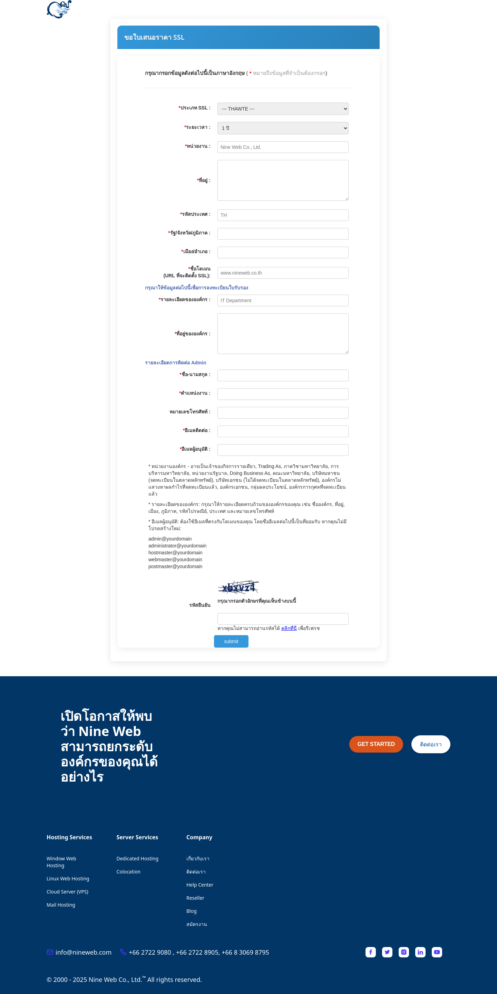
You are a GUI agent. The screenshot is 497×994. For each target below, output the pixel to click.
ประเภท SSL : (194, 108)
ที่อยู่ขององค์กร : (193, 333)
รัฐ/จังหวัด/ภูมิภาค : (189, 233)
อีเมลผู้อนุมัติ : (195, 449)
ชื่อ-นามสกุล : (195, 374)
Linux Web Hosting (68, 878)
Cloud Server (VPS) (67, 891)
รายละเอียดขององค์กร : (185, 299)
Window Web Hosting (61, 862)
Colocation (129, 871)
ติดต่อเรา (431, 744)
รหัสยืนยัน (200, 605)
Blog (191, 911)
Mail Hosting (61, 904)
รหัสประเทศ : (195, 214)
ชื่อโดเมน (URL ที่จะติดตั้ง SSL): (187, 272)
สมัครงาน (196, 924)
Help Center (199, 884)
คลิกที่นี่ (289, 628)
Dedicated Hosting (138, 858)
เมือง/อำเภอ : (196, 251)
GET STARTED (376, 744)
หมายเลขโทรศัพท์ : (190, 411)
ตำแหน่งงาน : (195, 393)
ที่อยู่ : (204, 180)
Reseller (195, 898)
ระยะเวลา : (197, 127)
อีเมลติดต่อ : (197, 430)
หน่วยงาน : (198, 146)
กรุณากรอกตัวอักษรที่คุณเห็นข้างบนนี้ (256, 601)
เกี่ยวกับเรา (197, 858)
